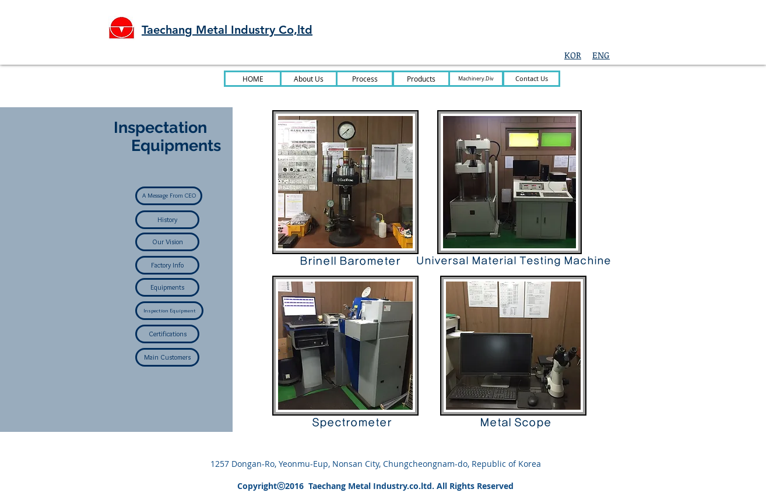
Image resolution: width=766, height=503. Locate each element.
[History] (167, 219)
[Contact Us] (531, 79)
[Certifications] (167, 334)
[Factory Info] (167, 265)
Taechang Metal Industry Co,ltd (227, 30)
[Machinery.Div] (476, 79)
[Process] (364, 79)
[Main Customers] (167, 357)
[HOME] (253, 79)
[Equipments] (167, 287)
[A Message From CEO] (168, 196)
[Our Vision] (167, 242)
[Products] (421, 79)
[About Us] (309, 79)
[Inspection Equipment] (169, 310)
